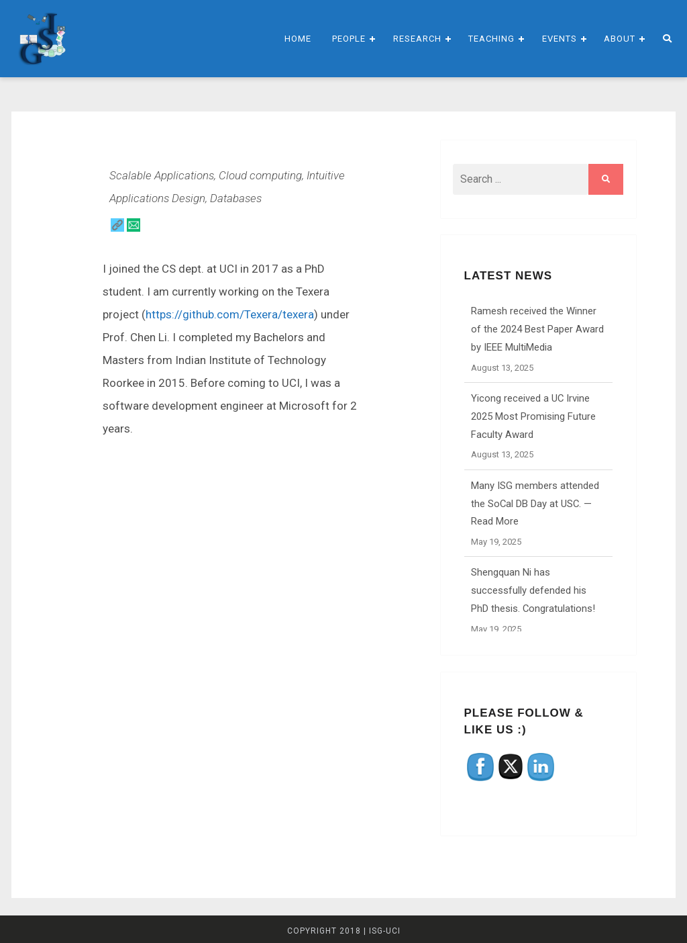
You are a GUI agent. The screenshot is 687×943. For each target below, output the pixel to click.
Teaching (491, 39)
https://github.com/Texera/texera (230, 314)
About (619, 39)
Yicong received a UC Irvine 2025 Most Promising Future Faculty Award (533, 416)
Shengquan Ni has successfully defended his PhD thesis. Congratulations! (533, 590)
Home (297, 39)
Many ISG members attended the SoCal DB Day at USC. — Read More (535, 504)
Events (559, 39)
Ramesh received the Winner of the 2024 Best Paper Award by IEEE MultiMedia (537, 329)
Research (417, 39)
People (349, 39)
